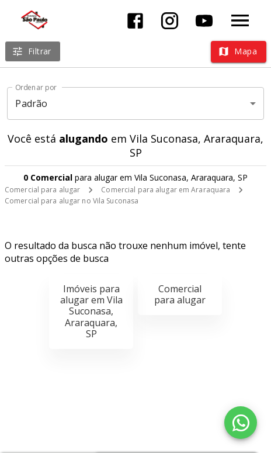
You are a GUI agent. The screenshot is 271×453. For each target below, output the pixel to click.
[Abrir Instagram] (169, 21)
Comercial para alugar (42, 190)
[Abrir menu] (240, 20)
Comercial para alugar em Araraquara (165, 190)
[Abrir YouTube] (204, 21)
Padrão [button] (31, 103)
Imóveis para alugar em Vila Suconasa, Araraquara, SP (91, 311)
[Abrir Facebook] (135, 21)
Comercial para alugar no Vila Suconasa (71, 201)
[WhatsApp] (240, 422)
